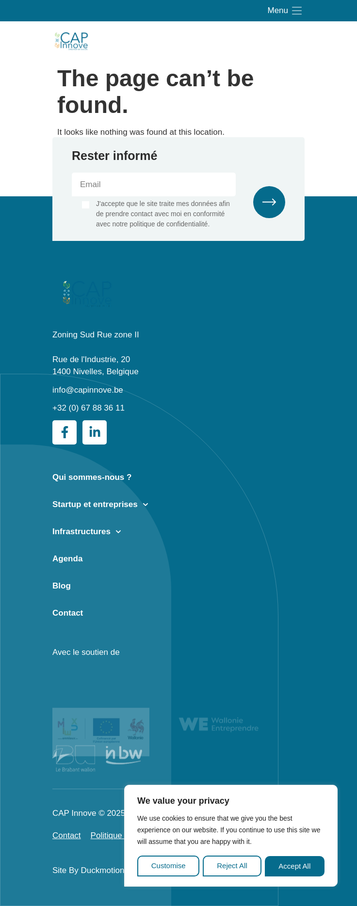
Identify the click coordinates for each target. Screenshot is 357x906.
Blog (61, 585)
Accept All (295, 866)
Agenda (67, 558)
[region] (231, 836)
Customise (168, 866)
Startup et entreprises (100, 504)
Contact (67, 613)
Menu (277, 10)
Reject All (232, 866)
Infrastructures (86, 532)
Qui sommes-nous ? (91, 477)
